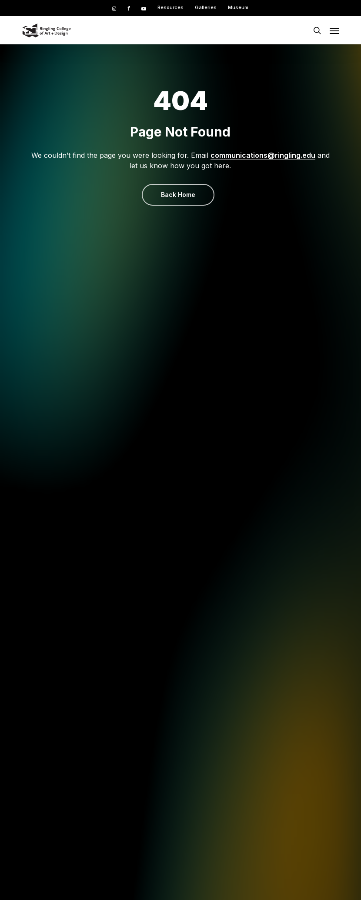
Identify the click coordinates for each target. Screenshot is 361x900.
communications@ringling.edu (263, 155)
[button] (334, 30)
